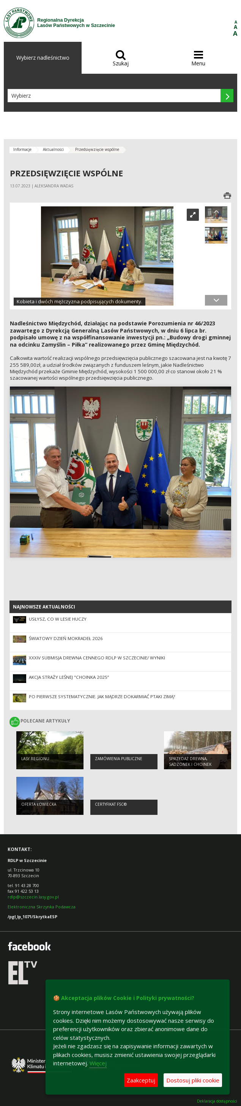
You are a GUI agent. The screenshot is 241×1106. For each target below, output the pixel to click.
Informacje (22, 149)
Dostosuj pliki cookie (192, 1080)
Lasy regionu (35, 758)
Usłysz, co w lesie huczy (58, 619)
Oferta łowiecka (38, 804)
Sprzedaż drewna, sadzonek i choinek (190, 761)
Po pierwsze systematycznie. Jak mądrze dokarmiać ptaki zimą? (102, 696)
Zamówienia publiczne (118, 758)
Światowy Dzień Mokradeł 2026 (66, 638)
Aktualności (53, 149)
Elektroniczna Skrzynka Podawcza (42, 907)
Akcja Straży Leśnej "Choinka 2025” (69, 677)
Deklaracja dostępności (217, 1101)
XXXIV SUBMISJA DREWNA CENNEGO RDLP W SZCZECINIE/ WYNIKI (97, 658)
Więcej (98, 1063)
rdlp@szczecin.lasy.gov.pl (33, 897)
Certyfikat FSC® (111, 804)
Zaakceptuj (141, 1080)
